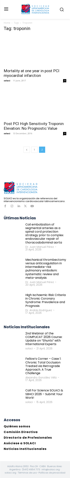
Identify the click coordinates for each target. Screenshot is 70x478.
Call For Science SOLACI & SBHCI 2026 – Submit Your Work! (44, 394)
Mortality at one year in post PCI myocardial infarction (31, 73)
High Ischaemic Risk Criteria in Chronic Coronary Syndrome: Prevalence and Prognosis (45, 300)
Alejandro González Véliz (41, 377)
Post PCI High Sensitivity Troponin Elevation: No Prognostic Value (34, 126)
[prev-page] (27, 150)
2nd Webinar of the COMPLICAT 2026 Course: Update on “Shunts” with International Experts (43, 338)
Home (7, 22)
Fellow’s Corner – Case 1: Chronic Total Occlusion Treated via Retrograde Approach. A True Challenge (43, 366)
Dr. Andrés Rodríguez (38, 310)
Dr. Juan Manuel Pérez (39, 247)
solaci (7, 80)
